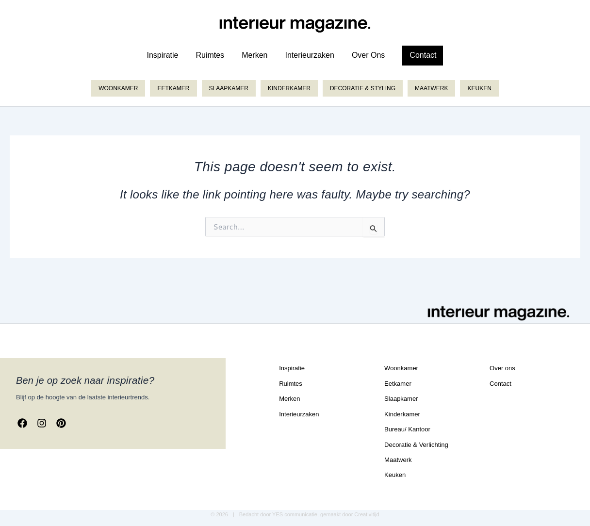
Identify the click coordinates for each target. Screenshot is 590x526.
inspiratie (163, 55)
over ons (368, 55)
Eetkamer (173, 88)
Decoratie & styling (362, 88)
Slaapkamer (228, 88)
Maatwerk (431, 88)
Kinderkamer (289, 88)
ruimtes (210, 55)
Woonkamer (118, 88)
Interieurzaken (309, 55)
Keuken (479, 88)
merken (254, 55)
